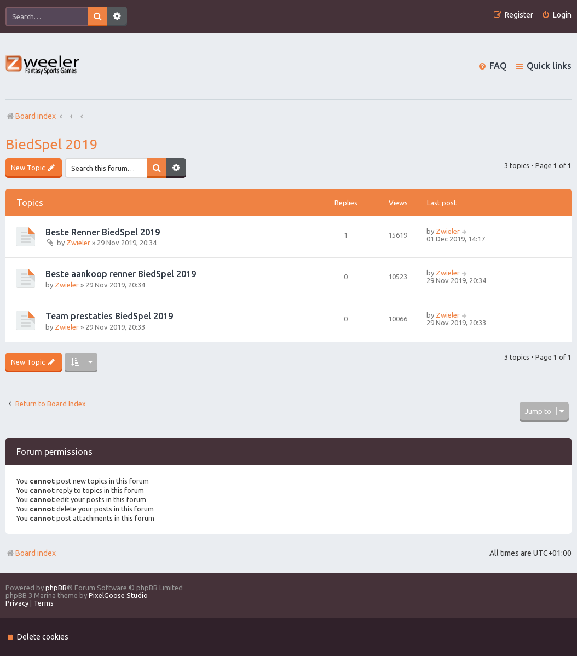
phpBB (56, 587)
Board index (30, 553)
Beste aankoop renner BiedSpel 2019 (120, 274)
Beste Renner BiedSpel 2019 (102, 232)
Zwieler (78, 242)
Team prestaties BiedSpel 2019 (109, 316)
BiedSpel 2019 (51, 144)
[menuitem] (556, 15)
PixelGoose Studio (118, 595)
